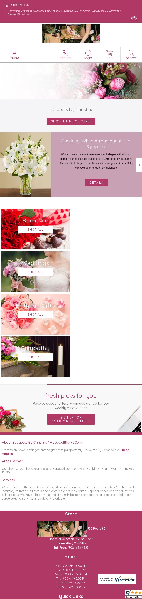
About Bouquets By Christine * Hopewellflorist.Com (42, 357)
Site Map (54, 596)
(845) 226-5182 (20, 4)
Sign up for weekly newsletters (71, 334)
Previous (3, 165)
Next (139, 165)
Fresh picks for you (71, 316)
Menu (14, 57)
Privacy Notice (36, 596)
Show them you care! (71, 121)
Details (96, 182)
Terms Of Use (14, 596)
